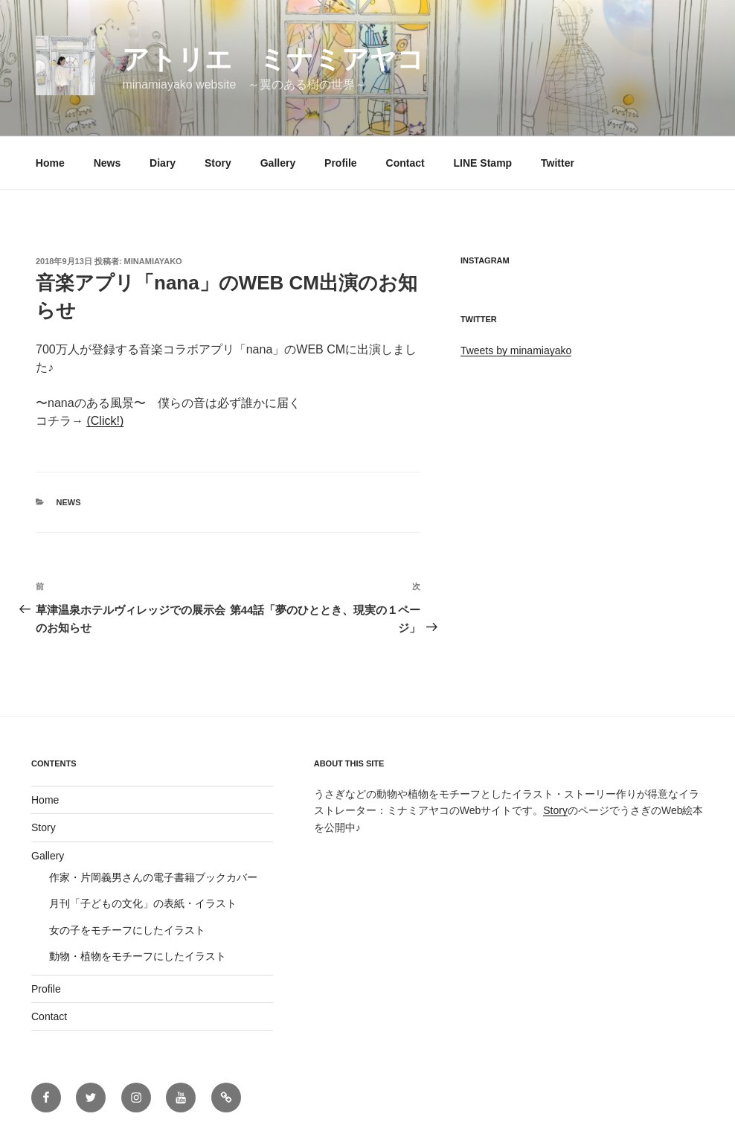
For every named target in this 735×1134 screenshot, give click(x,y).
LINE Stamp (483, 163)
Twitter (557, 163)
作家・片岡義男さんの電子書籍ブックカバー (153, 877)
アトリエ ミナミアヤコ (273, 59)
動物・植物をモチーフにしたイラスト (137, 956)
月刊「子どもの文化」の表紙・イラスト (143, 903)
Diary (163, 163)
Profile (340, 163)
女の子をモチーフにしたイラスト (127, 930)
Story (218, 163)
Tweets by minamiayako (515, 350)
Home (50, 163)
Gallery (277, 163)
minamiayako (153, 261)
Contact (405, 163)
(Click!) (104, 420)
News (107, 163)
